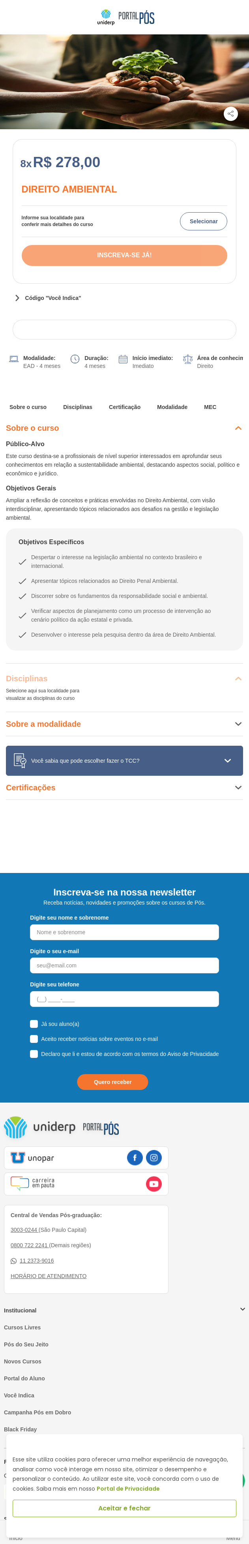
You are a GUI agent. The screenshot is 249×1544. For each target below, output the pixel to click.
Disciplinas (77, 385)
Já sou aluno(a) (60, 1002)
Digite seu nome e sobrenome (69, 896)
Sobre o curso (28, 385)
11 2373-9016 (32, 1239)
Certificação (124, 385)
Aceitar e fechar (124, 1508)
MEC (210, 385)
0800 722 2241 (30, 1223)
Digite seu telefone (54, 963)
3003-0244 (25, 1208)
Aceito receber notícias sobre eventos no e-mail (99, 1017)
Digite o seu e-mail (54, 929)
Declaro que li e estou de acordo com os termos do (130, 1032)
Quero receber (113, 1060)
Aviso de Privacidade (193, 1032)
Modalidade (172, 385)
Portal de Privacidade (128, 1489)
